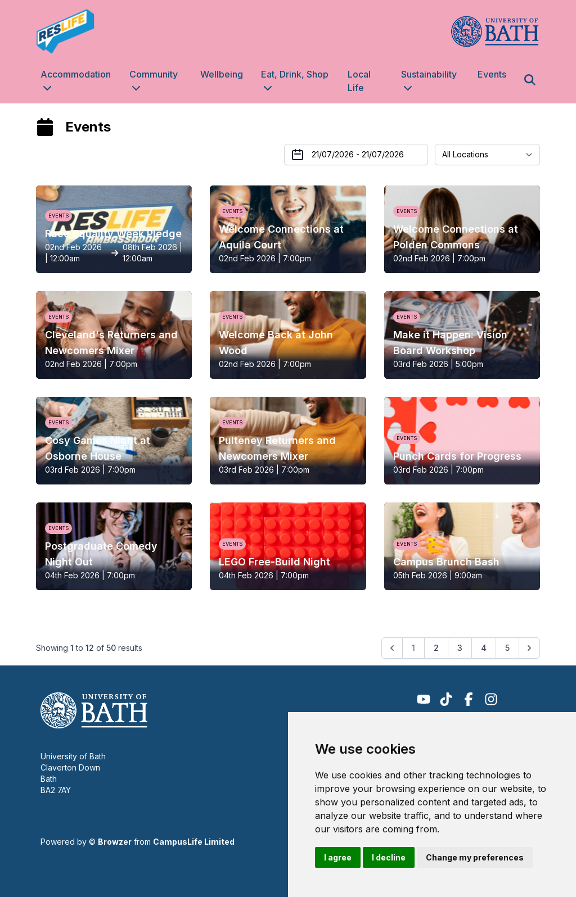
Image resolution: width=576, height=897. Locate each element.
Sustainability (429, 74)
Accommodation (75, 74)
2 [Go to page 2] (436, 648)
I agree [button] (338, 857)
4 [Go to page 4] (484, 648)
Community (153, 74)
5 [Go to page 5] (507, 648)
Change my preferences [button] (475, 857)
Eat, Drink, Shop (294, 74)
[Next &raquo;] (529, 648)
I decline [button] (389, 857)
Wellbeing (221, 74)
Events (492, 74)
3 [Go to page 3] (459, 648)
